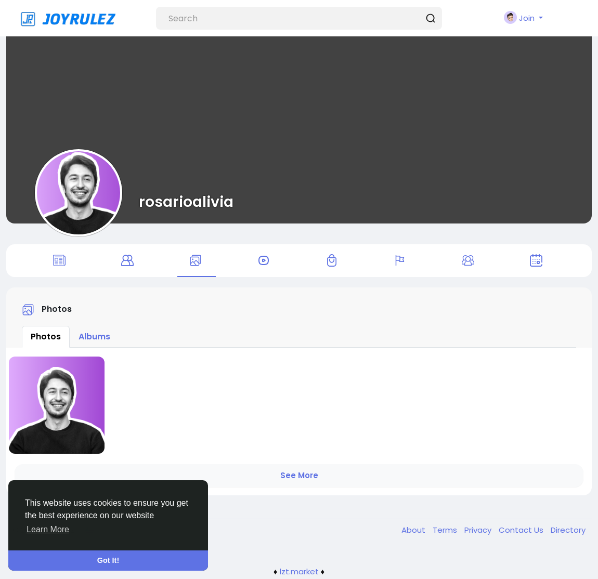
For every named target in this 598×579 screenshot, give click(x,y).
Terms (446, 531)
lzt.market (299, 573)
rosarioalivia (186, 201)
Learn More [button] (48, 529)
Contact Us (522, 531)
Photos (46, 338)
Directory (568, 531)
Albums (94, 338)
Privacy (478, 531)
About (414, 531)
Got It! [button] (108, 560)
